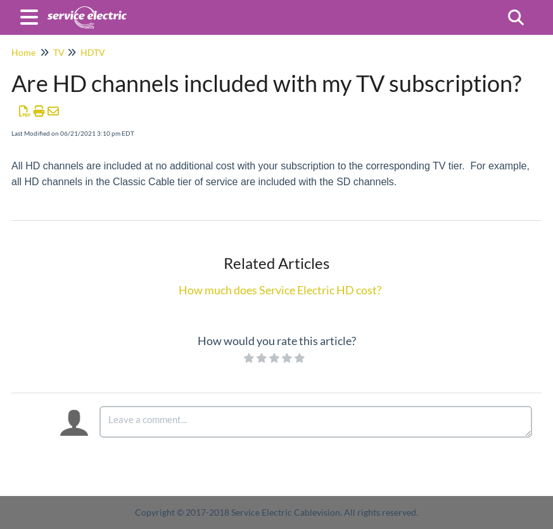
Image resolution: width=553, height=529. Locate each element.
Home (23, 52)
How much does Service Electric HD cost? (280, 290)
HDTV (92, 52)
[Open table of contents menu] (32, 15)
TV (59, 52)
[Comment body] (315, 422)
